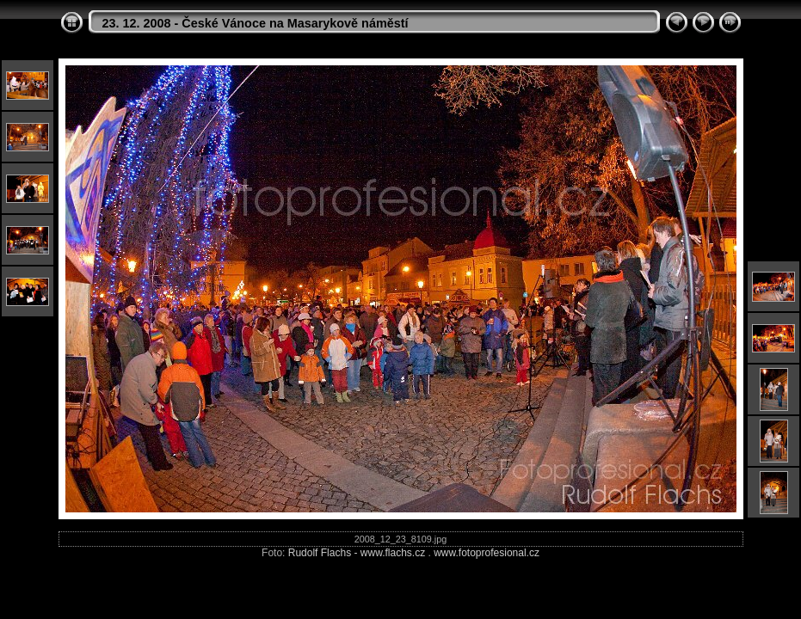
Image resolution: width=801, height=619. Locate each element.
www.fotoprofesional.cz (486, 553)
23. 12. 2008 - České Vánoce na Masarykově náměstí (255, 23)
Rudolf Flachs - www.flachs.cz (356, 553)
